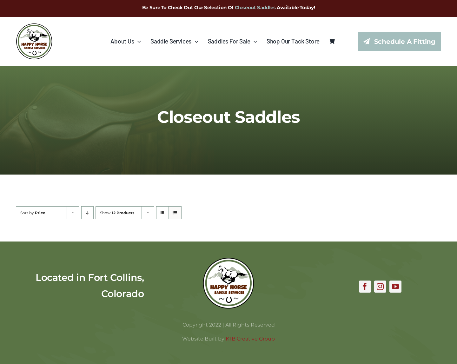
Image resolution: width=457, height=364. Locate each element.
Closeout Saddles (255, 7)
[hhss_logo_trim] (228, 260)
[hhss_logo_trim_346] (34, 26)
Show (117, 212)
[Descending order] (87, 212)
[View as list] (175, 213)
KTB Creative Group (250, 339)
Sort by (32, 212)
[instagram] (380, 287)
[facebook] (365, 287)
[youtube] (395, 287)
